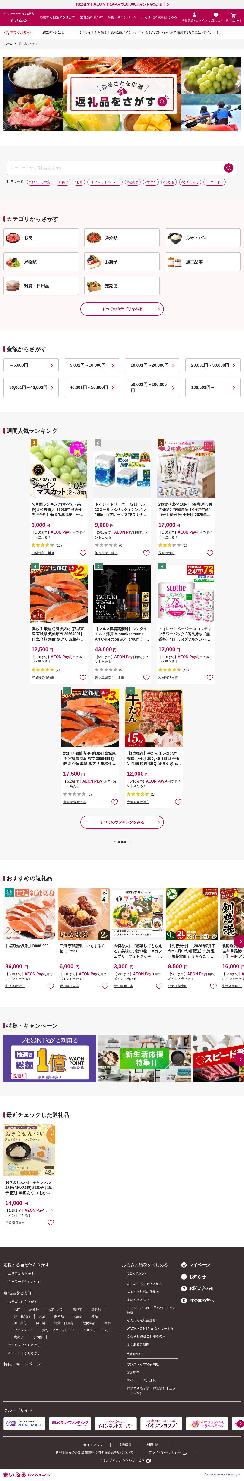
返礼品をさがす (91, 17)
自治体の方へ (197, 1300)
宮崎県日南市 (15, 1223)
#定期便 (133, 182)
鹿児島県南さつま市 (109, 677)
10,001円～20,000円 (150, 365)
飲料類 (59, 1316)
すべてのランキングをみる (122, 822)
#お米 (79, 182)
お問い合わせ (197, 1288)
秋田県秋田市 (168, 677)
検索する (228, 168)
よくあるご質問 (138, 1344)
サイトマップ (93, 1445)
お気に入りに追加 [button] (82, 552)
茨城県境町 (166, 553)
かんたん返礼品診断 (141, 1320)
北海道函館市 (15, 986)
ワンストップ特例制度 (143, 1364)
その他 (37, 1337)
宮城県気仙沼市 (43, 677)
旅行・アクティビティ (58, 1330)
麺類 (94, 1316)
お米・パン (56, 1309)
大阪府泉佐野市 (138, 802)
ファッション (23, 1330)
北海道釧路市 (232, 986)
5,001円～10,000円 (88, 365)
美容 (107, 1323)
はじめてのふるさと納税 (144, 1284)
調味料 (40, 1323)
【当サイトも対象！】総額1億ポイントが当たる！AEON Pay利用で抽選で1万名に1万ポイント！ (148, 32)
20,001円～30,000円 (210, 365)
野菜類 (96, 1309)
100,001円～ (203, 387)
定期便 (19, 1337)
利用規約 (153, 1445)
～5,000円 (18, 365)
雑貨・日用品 (64, 1323)
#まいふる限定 (39, 182)
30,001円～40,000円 (28, 387)
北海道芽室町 (177, 986)
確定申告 (133, 1372)
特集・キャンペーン (122, 17)
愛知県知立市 (69, 986)
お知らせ (193, 1276)
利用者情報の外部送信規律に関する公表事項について (94, 1452)
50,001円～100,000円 (149, 387)
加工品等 (20, 1323)
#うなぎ (169, 182)
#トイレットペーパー (104, 182)
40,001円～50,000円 (89, 387)
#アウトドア (215, 182)
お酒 (42, 1316)
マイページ (195, 1265)
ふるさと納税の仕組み (143, 1292)
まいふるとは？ (138, 1300)
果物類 (77, 1309)
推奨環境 (124, 1445)
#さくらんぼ (190, 182)
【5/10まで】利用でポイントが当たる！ (120, 4)
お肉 (17, 1309)
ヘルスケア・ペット (98, 1330)
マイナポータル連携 (141, 1380)
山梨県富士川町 (43, 553)
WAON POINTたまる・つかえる (150, 1328)
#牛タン (151, 182)
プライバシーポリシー (165, 1452)
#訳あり (62, 182)
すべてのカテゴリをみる (122, 309)
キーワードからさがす (24, 1281)
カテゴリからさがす (22, 1301)
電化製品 (88, 1323)
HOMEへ (124, 842)
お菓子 (77, 1316)
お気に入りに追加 (50, 985)
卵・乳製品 (22, 1316)
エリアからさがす (21, 1273)
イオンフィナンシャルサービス (122, 1460)
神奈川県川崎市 (106, 553)
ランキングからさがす (24, 1345)
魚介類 (34, 1309)
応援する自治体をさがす (58, 17)
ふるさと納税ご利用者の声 (146, 1336)
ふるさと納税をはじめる (159, 17)
